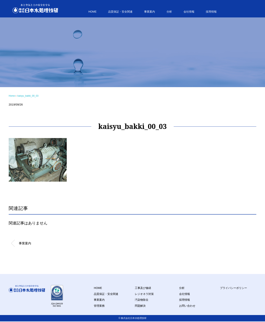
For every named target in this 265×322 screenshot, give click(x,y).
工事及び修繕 (143, 287)
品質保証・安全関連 (120, 11)
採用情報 (211, 11)
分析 (169, 11)
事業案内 (149, 11)
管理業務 (99, 305)
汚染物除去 (141, 299)
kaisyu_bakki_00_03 (27, 95)
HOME (92, 11)
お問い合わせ (187, 305)
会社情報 (189, 11)
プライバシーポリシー (233, 287)
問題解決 (140, 305)
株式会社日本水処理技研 (133, 318)
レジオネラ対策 (144, 293)
